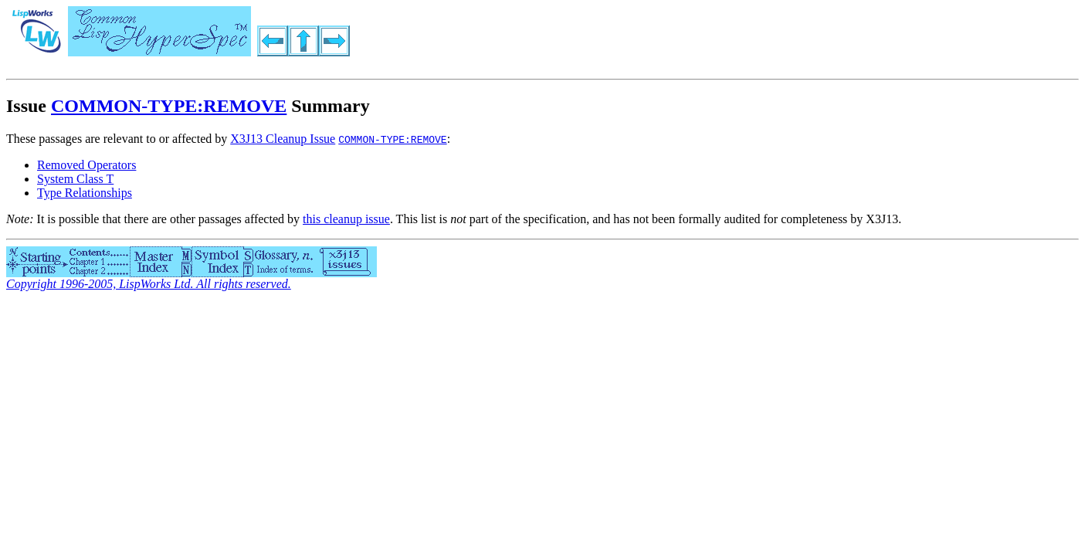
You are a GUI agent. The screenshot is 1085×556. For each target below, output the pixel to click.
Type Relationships (84, 192)
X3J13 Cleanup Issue (282, 138)
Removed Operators (86, 164)
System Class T (75, 178)
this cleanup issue (346, 218)
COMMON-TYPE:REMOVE (169, 106)
